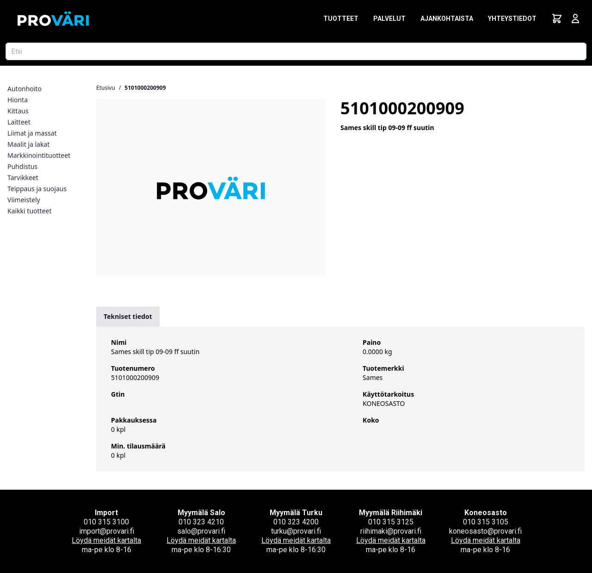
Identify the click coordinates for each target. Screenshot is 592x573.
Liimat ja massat (32, 133)
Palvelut (389, 18)
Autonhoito (24, 88)
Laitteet (19, 122)
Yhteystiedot (512, 18)
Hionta (17, 99)
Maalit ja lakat (28, 144)
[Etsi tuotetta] (296, 51)
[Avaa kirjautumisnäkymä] (575, 18)
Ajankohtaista (446, 18)
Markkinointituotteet (38, 155)
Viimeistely (23, 199)
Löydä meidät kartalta (106, 540)
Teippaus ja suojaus (37, 188)
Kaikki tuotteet (29, 210)
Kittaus (18, 110)
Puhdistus (22, 166)
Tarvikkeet (22, 177)
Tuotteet (340, 18)
